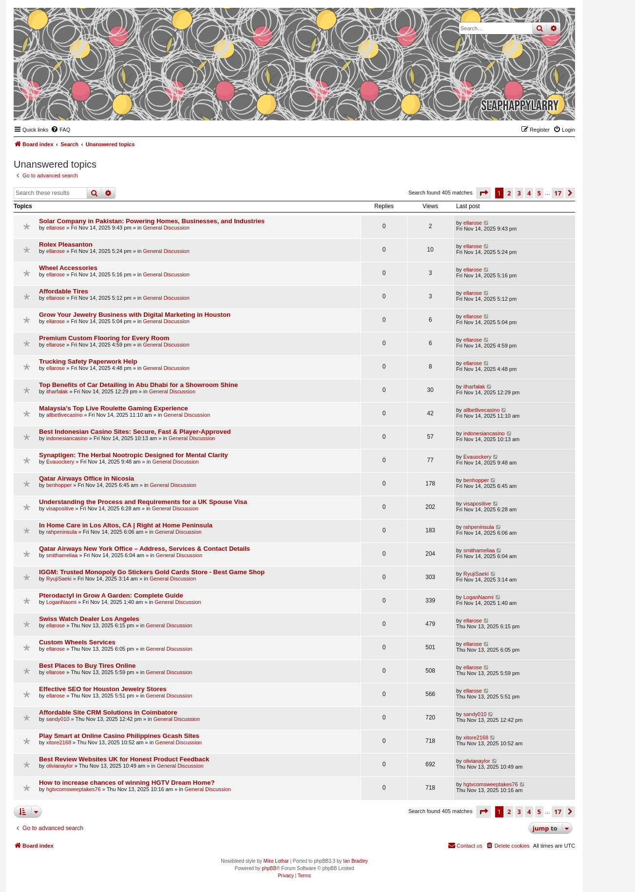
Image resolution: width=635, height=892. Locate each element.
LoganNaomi (61, 602)
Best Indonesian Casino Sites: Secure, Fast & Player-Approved (135, 431)
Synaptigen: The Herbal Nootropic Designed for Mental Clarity (133, 455)
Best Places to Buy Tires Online (87, 665)
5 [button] (539, 193)
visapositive (60, 508)
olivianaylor (59, 766)
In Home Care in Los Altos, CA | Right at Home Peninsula (125, 525)
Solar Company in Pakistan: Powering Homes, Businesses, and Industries (152, 221)
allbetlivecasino (64, 415)
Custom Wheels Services (77, 642)
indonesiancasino (67, 438)
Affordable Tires (63, 291)
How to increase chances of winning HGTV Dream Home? (127, 782)
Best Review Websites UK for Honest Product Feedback (124, 759)
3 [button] (519, 193)
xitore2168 (58, 742)
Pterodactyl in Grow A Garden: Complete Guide (111, 595)
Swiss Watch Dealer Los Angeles (89, 618)
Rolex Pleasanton (66, 244)
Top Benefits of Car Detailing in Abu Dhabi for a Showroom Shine (138, 384)
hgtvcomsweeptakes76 (73, 789)
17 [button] (557, 193)
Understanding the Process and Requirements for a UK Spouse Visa (143, 501)
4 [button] (529, 193)
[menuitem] (60, 130)
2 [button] (509, 193)
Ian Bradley (355, 861)
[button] (483, 193)
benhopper (59, 485)
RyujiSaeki (59, 579)
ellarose (55, 228)
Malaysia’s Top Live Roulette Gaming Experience (113, 408)
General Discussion (166, 228)
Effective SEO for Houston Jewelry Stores (103, 689)
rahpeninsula (61, 532)
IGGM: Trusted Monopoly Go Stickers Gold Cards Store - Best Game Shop (152, 572)
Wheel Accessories (68, 267)
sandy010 (58, 719)
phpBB (269, 868)
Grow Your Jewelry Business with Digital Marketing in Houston (135, 314)
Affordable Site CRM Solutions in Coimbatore (108, 712)
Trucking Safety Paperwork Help (88, 361)
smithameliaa (62, 555)
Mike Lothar (276, 861)
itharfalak (57, 391)
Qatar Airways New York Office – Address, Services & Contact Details (144, 548)
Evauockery (60, 462)
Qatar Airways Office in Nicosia (86, 478)
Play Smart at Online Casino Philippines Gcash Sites (119, 735)
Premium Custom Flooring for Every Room (104, 338)
